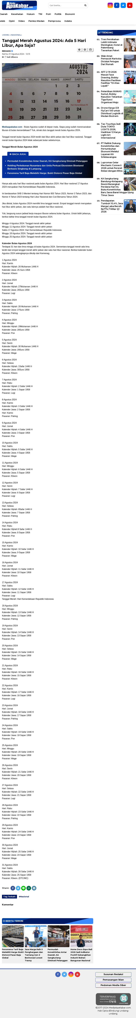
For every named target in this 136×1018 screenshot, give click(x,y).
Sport (31, 21)
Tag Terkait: (9, 896)
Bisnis (9, 21)
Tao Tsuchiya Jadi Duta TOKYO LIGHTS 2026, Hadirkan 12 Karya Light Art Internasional (110, 131)
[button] (90, 50)
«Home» (6, 35)
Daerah (58, 14)
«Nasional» (16, 35)
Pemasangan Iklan (113, 980)
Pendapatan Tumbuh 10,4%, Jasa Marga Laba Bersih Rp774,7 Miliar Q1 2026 (112, 206)
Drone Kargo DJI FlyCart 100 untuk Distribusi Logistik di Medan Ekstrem (112, 112)
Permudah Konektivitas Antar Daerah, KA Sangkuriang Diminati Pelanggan (47, 161)
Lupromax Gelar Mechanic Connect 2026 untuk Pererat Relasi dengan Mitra (111, 166)
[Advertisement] (116, 235)
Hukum (85, 14)
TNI (95, 14)
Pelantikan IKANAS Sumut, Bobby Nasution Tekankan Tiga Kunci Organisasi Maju (111, 97)
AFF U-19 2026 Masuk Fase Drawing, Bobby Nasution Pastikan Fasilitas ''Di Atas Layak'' (111, 79)
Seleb (56, 21)
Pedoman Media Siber (113, 985)
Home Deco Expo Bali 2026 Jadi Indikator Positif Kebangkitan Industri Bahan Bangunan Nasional (81, 955)
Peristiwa (22, 14)
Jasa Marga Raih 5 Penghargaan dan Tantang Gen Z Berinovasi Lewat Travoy (34, 955)
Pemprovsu (109, 21)
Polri (102, 14)
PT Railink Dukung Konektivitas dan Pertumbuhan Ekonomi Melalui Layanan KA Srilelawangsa (110, 150)
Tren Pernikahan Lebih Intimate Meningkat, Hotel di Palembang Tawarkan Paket (111, 45)
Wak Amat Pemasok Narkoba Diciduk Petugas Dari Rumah (111, 60)
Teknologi (43, 21)
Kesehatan (71, 14)
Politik (112, 14)
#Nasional (24, 896)
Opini (66, 21)
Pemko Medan (91, 21)
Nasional (45, 14)
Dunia (34, 14)
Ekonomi (124, 14)
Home (9, 14)
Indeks (122, 21)
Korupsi (20, 21)
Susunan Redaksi (113, 974)
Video (76, 21)
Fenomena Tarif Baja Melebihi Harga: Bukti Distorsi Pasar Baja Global (44, 173)
